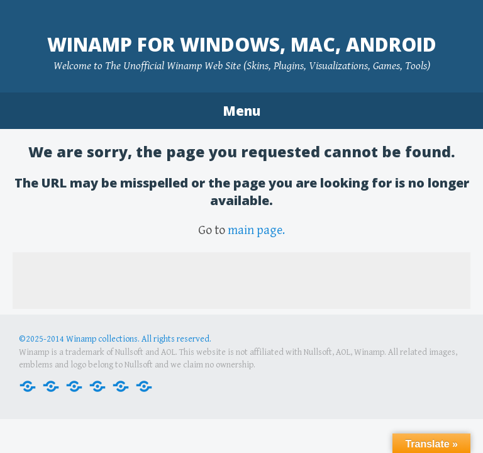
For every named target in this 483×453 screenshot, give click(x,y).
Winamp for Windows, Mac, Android (241, 44)
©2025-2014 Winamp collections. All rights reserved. (115, 339)
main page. (256, 230)
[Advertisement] (241, 280)
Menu (241, 111)
